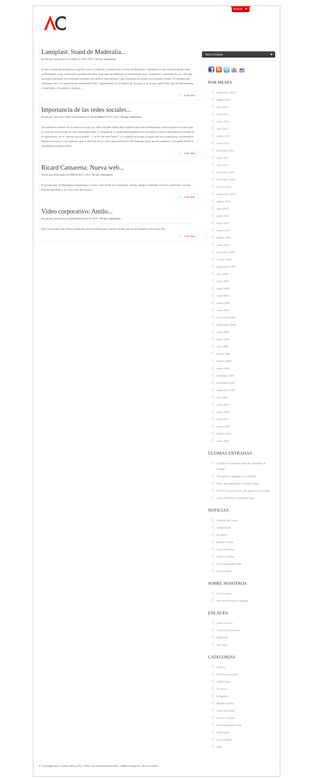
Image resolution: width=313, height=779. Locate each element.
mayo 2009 (223, 288)
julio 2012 (222, 106)
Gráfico (74, 59)
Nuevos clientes (226, 556)
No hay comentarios (105, 59)
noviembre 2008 (226, 317)
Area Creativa (150, 765)
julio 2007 (222, 397)
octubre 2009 (224, 259)
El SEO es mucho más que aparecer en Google (243, 490)
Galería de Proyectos (229, 630)
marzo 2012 (223, 135)
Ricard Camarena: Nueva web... (82, 167)
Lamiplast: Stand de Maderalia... (83, 51)
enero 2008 (223, 368)
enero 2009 (223, 310)
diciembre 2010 (226, 172)
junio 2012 (223, 114)
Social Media (97, 116)
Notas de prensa (226, 549)
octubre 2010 (224, 186)
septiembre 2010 (226, 194)
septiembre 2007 (226, 390)
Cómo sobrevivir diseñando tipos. (236, 497)
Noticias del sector (227, 520)
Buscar (238, 8)
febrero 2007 (224, 433)
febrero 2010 (224, 237)
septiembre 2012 (226, 92)
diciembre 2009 (226, 252)
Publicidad (223, 732)
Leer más (189, 95)
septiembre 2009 (226, 266)
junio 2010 (223, 215)
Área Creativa (214, 54)
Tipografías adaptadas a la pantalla (236, 476)
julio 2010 (222, 208)
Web (72, 174)
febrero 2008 (224, 361)
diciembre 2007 (226, 375)
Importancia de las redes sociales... (86, 109)
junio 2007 (223, 404)
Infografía (222, 637)
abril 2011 (222, 164)
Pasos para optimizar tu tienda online (238, 483)
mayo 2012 (223, 121)
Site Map (222, 644)
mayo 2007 (223, 411)
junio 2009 (223, 281)
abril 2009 (222, 295)
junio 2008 (223, 331)
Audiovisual (76, 218)
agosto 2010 (223, 201)
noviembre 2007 (226, 382)
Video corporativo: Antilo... (77, 211)
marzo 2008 (223, 353)
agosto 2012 (223, 99)
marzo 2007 (223, 426)
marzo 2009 (223, 302)
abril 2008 (222, 346)
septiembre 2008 (226, 324)
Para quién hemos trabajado (232, 600)
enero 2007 (223, 440)
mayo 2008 (223, 339)
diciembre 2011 (225, 150)
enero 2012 (223, 143)
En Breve (222, 534)
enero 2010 (223, 244)
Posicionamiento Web (229, 563)
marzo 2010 (223, 230)
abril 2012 (222, 128)
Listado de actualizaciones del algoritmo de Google (241, 466)
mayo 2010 (223, 223)
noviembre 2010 (226, 179)
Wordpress (134, 765)
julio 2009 (222, 273)
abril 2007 (222, 419)
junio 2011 (223, 157)
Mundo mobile (225, 542)
